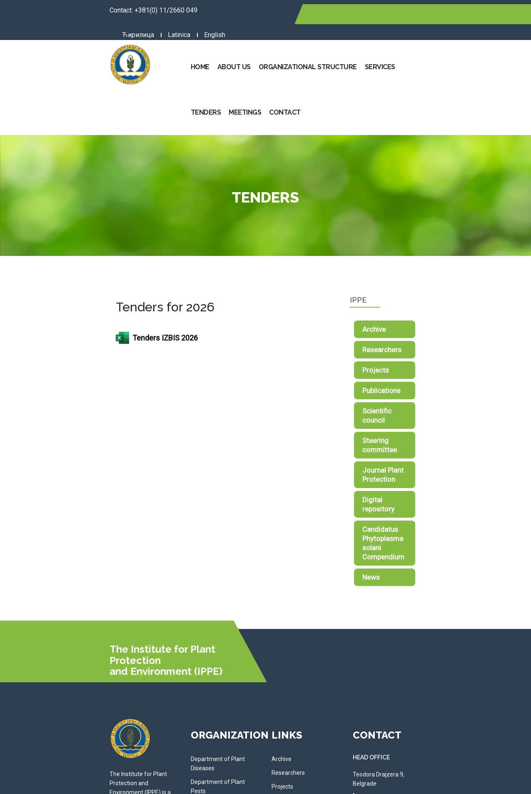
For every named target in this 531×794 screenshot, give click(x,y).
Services (376, 48)
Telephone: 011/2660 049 (435, 657)
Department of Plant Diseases (186, 628)
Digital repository (433, 407)
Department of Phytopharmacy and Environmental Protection (194, 674)
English (418, 14)
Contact (493, 48)
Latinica (383, 14)
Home (196, 48)
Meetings (453, 48)
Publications (425, 326)
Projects (419, 305)
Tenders (414, 48)
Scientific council (432, 346)
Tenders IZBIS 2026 (69, 273)
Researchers (425, 285)
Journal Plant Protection (444, 387)
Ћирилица (342, 14)
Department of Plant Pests (182, 642)
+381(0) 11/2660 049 (78, 10)
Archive (417, 264)
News (415, 457)
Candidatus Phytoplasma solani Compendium (445, 432)
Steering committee (437, 367)
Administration (166, 692)
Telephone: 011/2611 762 (435, 712)
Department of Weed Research (188, 655)
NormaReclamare (267, 782)
